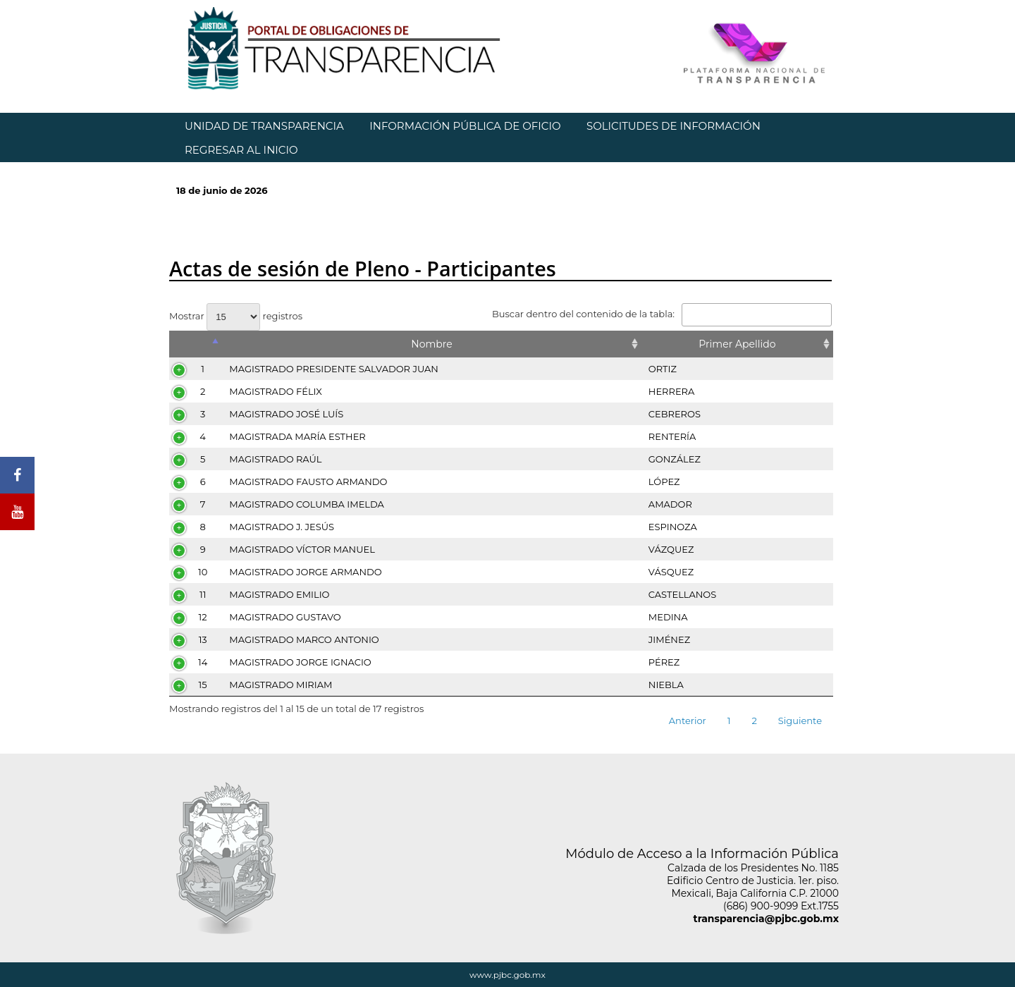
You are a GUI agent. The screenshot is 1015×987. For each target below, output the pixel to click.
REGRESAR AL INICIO (241, 150)
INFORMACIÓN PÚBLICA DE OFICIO (464, 126)
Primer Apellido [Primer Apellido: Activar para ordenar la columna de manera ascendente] (737, 344)
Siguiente (800, 720)
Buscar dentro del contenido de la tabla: (662, 313)
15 (203, 684)
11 (202, 594)
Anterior (687, 720)
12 (203, 617)
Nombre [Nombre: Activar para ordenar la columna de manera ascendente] (431, 344)
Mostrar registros (235, 315)
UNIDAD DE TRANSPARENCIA (264, 126)
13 (203, 639)
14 (202, 662)
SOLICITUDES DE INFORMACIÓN (673, 126)
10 (202, 571)
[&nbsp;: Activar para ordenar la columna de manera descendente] (195, 344)
